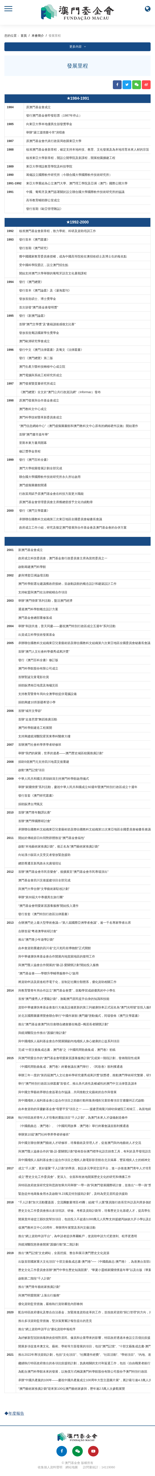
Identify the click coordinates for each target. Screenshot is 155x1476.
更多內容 (77, 46)
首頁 (24, 35)
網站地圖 (71, 1467)
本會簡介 (38, 35)
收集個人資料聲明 (50, 1467)
